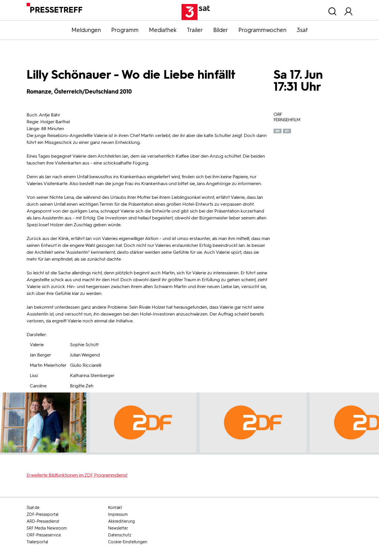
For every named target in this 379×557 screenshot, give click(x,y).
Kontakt (115, 507)
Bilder (220, 30)
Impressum (118, 514)
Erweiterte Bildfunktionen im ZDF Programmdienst (77, 475)
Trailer (195, 30)
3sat (302, 30)
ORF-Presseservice (44, 535)
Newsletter (118, 528)
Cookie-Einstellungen (127, 542)
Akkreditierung (121, 521)
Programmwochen (262, 30)
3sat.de (33, 507)
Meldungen (86, 30)
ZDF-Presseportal (42, 514)
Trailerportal (37, 542)
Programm (125, 30)
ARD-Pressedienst (43, 521)
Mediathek (163, 30)
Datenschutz (119, 535)
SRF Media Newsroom (47, 528)
